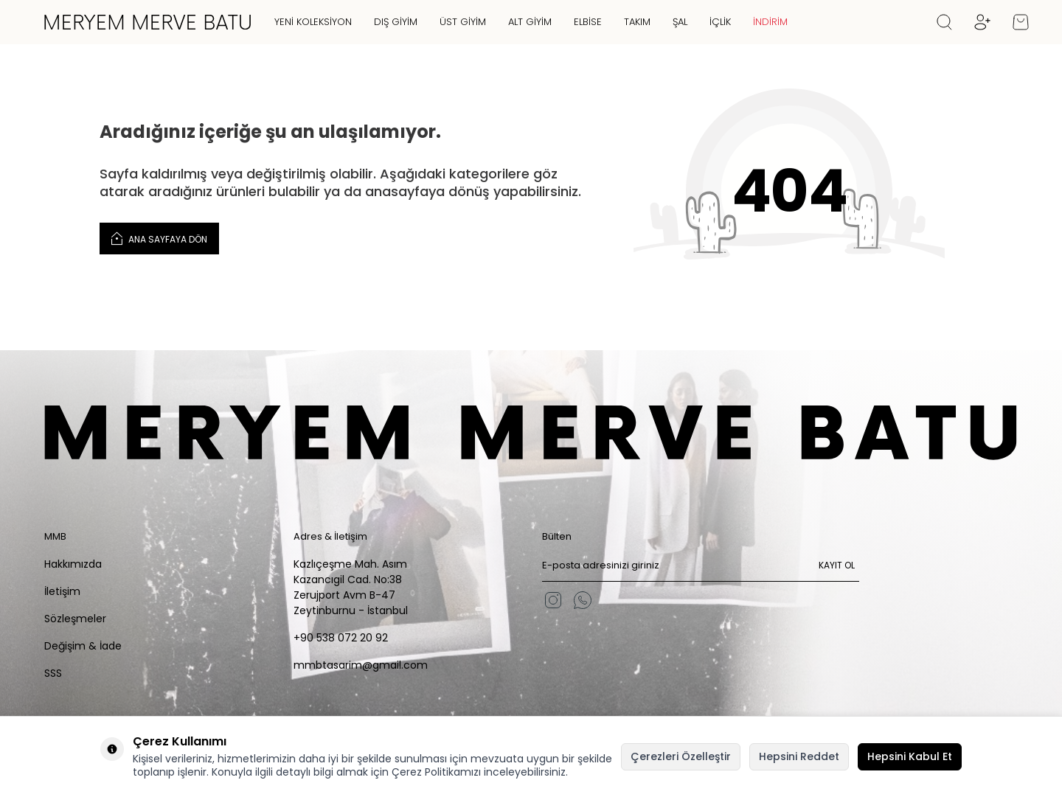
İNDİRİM (770, 22)
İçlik (720, 22)
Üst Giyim (463, 22)
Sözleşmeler (75, 618)
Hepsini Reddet (799, 756)
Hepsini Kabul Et (909, 756)
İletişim (62, 591)
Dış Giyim (395, 22)
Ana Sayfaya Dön (159, 238)
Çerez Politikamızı (436, 772)
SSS (53, 673)
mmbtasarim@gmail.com (361, 665)
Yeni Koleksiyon (313, 22)
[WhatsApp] (583, 600)
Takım (637, 22)
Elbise (588, 22)
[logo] (147, 22)
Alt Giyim (530, 22)
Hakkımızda (73, 564)
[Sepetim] (1021, 22)
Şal (680, 22)
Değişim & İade (83, 645)
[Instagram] (553, 600)
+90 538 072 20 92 (341, 637)
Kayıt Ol (837, 565)
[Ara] (944, 22)
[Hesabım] (982, 22)
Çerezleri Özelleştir (681, 756)
